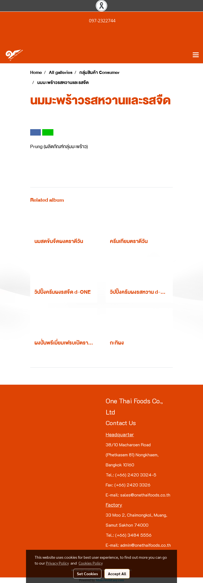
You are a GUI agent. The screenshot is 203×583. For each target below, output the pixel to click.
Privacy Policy (57, 562)
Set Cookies (87, 573)
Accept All (117, 573)
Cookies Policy (91, 562)
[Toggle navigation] (196, 55)
